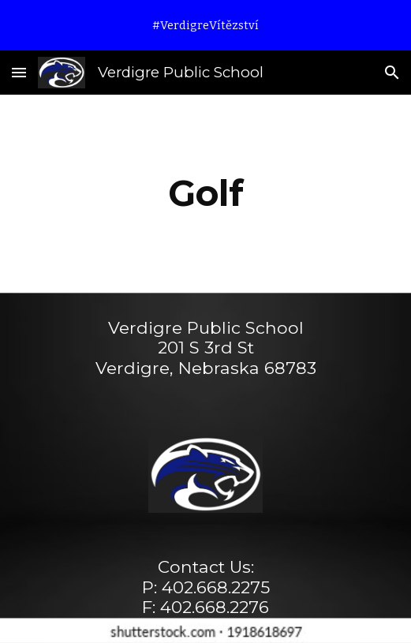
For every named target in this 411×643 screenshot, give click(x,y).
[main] (205, 193)
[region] (205, 25)
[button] (19, 72)
